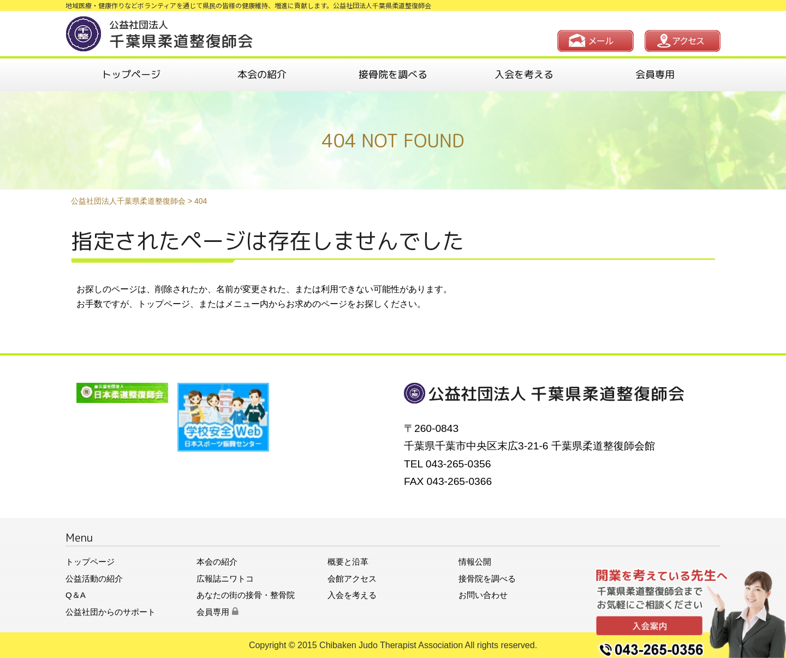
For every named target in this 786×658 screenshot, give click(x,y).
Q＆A (76, 595)
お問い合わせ (483, 595)
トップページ (131, 74)
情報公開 (474, 561)
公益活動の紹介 (94, 578)
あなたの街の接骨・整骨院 (245, 595)
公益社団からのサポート (111, 611)
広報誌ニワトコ (225, 578)
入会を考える (524, 74)
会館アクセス (352, 578)
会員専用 (655, 74)
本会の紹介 (262, 74)
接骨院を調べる (393, 74)
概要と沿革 (347, 561)
